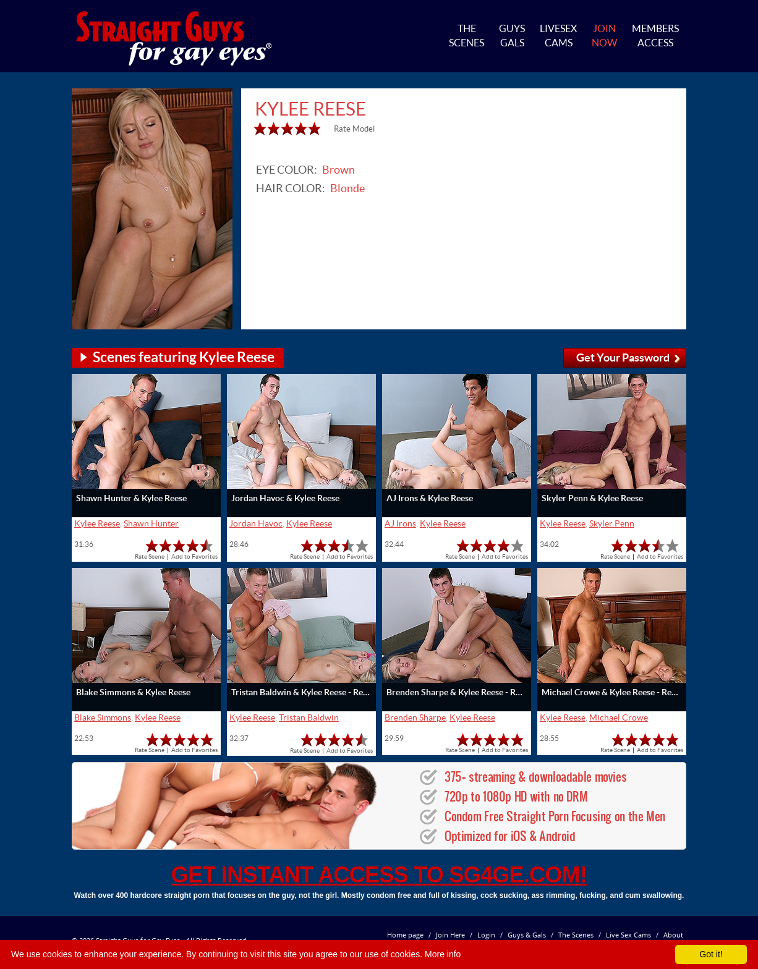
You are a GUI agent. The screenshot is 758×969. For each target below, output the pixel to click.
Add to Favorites (194, 556)
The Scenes (576, 934)
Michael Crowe (618, 717)
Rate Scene (149, 556)
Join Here (450, 934)
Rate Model (354, 128)
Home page (405, 934)
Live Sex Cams (628, 934)
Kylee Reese (97, 523)
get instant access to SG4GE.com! (379, 874)
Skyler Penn (611, 523)
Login (486, 934)
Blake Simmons (102, 717)
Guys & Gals (527, 934)
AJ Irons (400, 523)
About (673, 934)
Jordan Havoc (256, 523)
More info (443, 954)
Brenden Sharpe (415, 717)
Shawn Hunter (151, 523)
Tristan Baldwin (309, 717)
